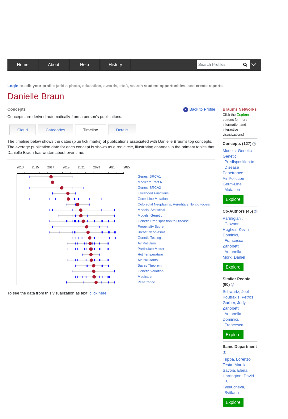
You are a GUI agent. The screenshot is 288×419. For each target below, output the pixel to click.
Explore (233, 199)
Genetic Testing (149, 237)
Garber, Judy (234, 302)
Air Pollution (147, 243)
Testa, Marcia (235, 364)
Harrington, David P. (238, 379)
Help (84, 64)
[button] (253, 65)
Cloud (22, 130)
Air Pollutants (148, 260)
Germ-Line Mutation (152, 199)
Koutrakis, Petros (238, 297)
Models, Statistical (151, 210)
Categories (55, 130)
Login (12, 85)
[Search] (220, 64)
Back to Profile (199, 109)
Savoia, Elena (235, 370)
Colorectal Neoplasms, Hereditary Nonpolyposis (174, 204)
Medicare (144, 276)
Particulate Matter (151, 249)
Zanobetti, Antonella (232, 249)
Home (22, 64)
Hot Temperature (150, 254)
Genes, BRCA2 (149, 187)
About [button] (53, 64)
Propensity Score (150, 226)
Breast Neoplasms (151, 232)
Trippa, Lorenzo (237, 359)
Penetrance (146, 282)
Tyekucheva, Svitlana (234, 390)
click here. (99, 293)
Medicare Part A (150, 182)
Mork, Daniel (234, 257)
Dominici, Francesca (233, 238)
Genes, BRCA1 (149, 176)
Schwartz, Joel (236, 291)
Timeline (90, 130)
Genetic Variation (150, 271)
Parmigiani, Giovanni (233, 221)
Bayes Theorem (149, 265)
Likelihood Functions (153, 193)
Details (122, 130)
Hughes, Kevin (236, 229)
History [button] (115, 64)
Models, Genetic (150, 215)
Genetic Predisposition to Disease (163, 221)
